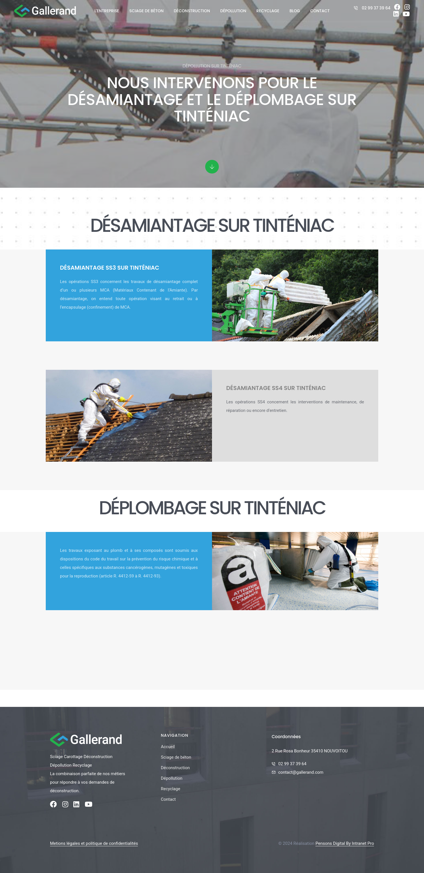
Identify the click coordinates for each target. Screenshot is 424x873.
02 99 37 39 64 (376, 8)
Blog (295, 11)
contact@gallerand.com (300, 772)
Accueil (168, 746)
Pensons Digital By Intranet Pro (344, 843)
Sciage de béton (146, 11)
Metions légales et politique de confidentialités (94, 843)
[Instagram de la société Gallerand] (407, 8)
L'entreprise (106, 11)
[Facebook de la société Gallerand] (397, 8)
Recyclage (267, 11)
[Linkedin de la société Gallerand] (396, 15)
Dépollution (233, 11)
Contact (320, 11)
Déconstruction (192, 11)
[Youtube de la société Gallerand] (406, 15)
